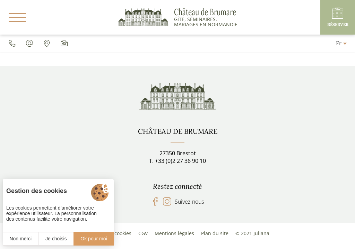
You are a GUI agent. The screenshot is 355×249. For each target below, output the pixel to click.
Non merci (20, 238)
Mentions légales (174, 233)
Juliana (261, 233)
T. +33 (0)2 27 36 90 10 (177, 161)
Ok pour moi (93, 238)
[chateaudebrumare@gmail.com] (29, 43)
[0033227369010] (12, 43)
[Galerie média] (64, 43)
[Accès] (46, 43)
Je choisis (56, 238)
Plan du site (214, 233)
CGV (143, 233)
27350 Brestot (177, 153)
